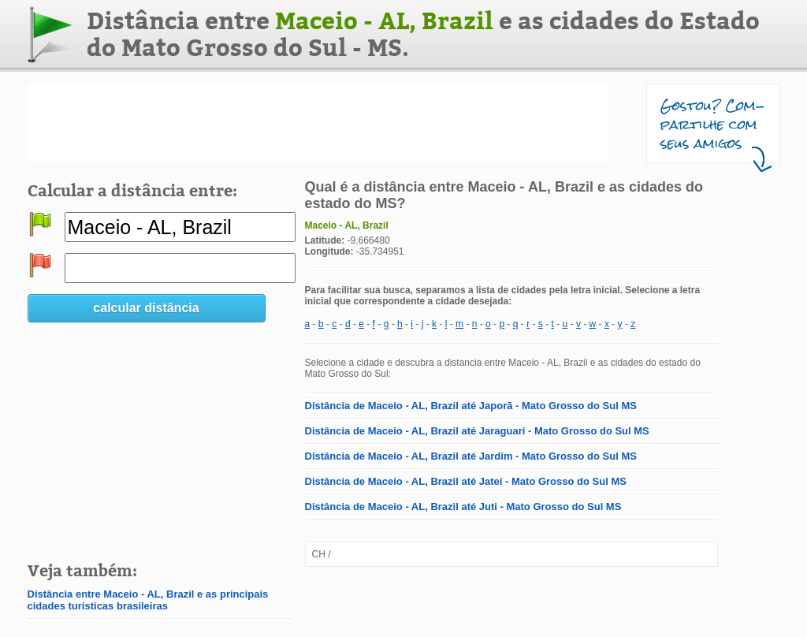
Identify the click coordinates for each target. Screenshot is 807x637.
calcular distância (146, 308)
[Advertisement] (317, 123)
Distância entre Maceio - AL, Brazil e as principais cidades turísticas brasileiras (148, 600)
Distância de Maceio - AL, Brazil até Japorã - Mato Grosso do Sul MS (471, 406)
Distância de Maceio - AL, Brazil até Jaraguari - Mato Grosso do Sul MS (477, 431)
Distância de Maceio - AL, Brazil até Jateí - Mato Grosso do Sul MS (466, 481)
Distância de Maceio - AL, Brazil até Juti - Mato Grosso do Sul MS (463, 506)
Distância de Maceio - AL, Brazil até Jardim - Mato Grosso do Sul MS (471, 456)
